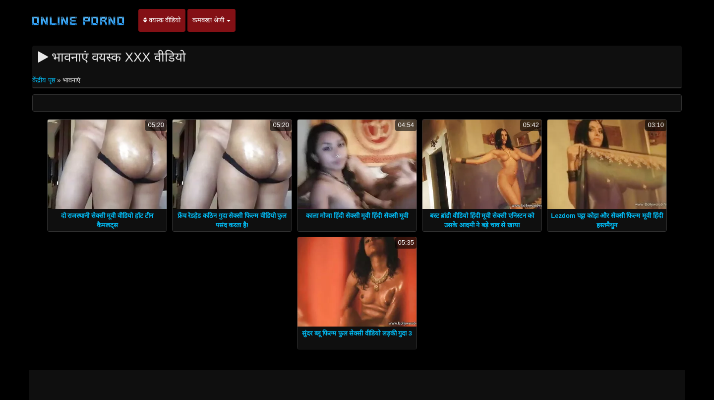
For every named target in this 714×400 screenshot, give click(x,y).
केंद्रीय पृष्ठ (44, 80)
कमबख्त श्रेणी (211, 20)
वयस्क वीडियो (161, 20)
